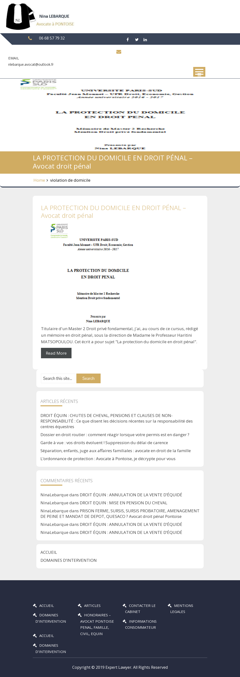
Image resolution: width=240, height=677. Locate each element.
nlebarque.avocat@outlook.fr (31, 64)
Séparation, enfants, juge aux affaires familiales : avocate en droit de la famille (115, 450)
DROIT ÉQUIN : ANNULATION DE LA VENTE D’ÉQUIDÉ (131, 495)
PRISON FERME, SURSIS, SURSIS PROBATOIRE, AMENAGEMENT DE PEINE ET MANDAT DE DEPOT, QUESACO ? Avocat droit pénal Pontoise (120, 513)
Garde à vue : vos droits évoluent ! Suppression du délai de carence (104, 442)
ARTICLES (92, 605)
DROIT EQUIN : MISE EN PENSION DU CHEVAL (123, 503)
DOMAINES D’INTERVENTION (68, 560)
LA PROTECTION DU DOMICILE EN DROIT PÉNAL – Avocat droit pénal (113, 211)
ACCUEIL (48, 552)
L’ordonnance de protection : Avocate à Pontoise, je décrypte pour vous (108, 458)
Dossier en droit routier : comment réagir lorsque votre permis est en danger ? (114, 434)
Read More (56, 353)
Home (39, 180)
